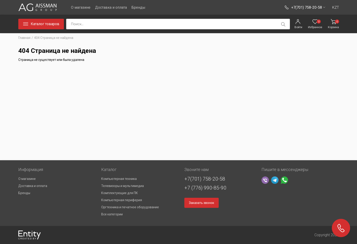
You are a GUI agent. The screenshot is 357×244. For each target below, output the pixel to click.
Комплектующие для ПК (119, 193)
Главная (24, 38)
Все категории (112, 214)
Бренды (138, 7)
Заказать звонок (201, 203)
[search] (283, 24)
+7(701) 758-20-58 (204, 179)
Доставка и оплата (111, 7)
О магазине (80, 7)
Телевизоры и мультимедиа (122, 186)
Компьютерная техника (119, 179)
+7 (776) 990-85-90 (205, 188)
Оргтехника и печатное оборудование (130, 207)
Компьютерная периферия (121, 200)
